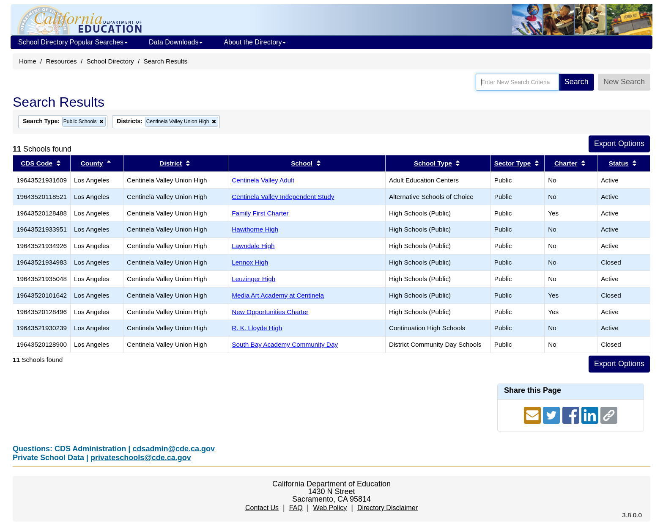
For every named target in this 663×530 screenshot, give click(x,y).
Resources (61, 61)
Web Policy (330, 507)
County (92, 163)
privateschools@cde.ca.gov (140, 457)
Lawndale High (253, 245)
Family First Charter (260, 213)
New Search (624, 81)
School (301, 163)
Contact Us (262, 507)
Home (27, 61)
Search (576, 81)
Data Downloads (176, 42)
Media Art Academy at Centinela (278, 295)
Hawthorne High (255, 229)
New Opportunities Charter (270, 311)
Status (619, 163)
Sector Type (512, 163)
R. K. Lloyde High (257, 327)
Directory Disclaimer (387, 507)
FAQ (296, 507)
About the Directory (255, 42)
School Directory (110, 61)
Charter (565, 163)
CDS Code (36, 163)
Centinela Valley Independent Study (283, 196)
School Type (433, 163)
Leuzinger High (253, 278)
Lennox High (250, 262)
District (170, 163)
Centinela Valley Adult (263, 180)
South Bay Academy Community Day (285, 344)
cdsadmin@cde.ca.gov (173, 448)
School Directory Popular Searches (73, 42)
